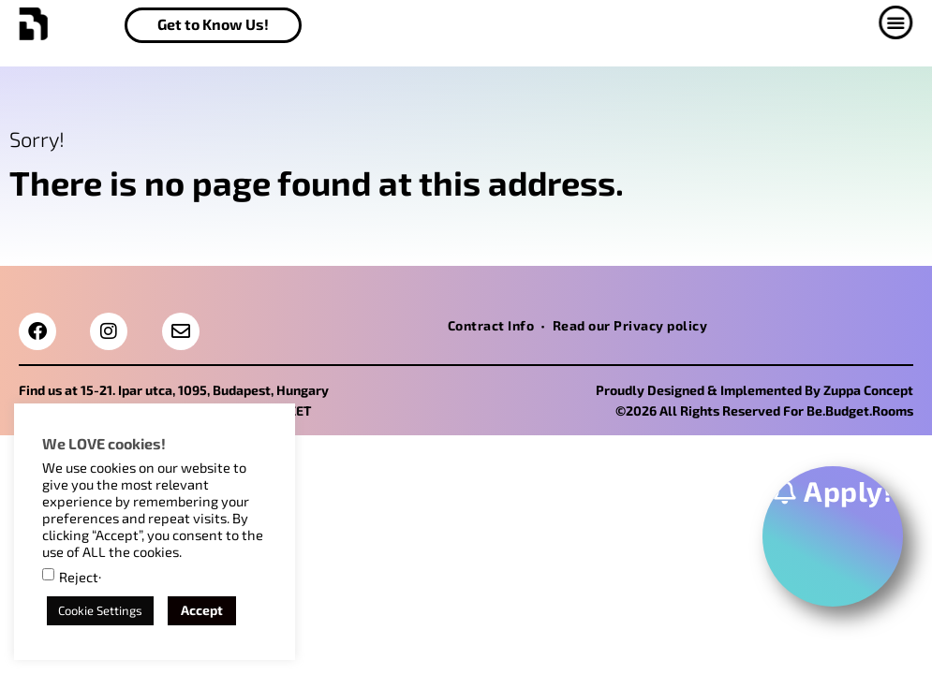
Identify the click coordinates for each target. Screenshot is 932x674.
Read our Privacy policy (630, 325)
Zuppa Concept (868, 390)
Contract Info (491, 325)
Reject (78, 577)
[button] (902, 22)
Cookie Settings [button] (100, 610)
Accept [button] (202, 610)
